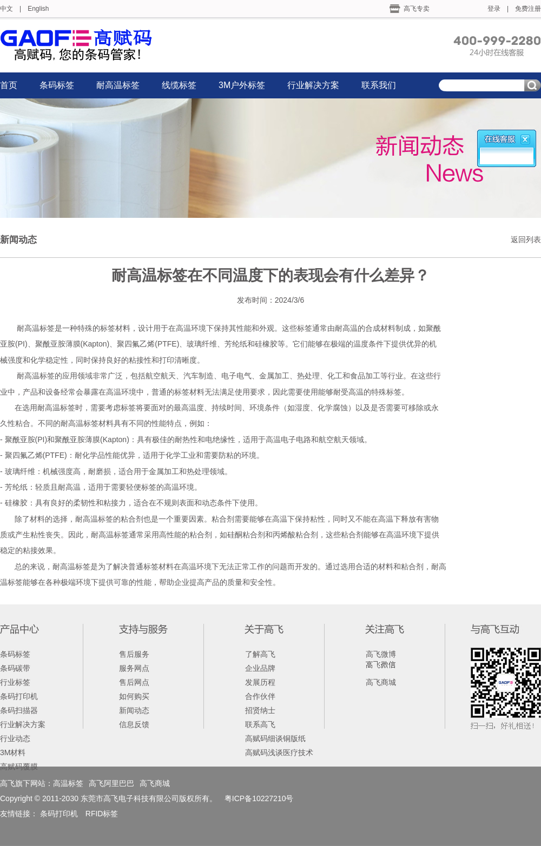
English (38, 8)
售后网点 (134, 682)
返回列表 (526, 239)
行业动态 (15, 738)
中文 (6, 8)
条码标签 (56, 85)
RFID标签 (101, 813)
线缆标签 (179, 85)
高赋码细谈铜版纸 (275, 738)
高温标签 (68, 783)
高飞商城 (381, 682)
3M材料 (12, 752)
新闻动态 (134, 710)
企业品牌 (260, 668)
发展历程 (260, 682)
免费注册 (528, 8)
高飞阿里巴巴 (111, 783)
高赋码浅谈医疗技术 (279, 752)
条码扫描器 (19, 710)
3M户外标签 (242, 85)
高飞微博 (381, 654)
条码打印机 (19, 696)
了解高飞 (260, 654)
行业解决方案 (313, 85)
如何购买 (134, 696)
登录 (493, 8)
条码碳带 (15, 668)
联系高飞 (260, 724)
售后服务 (134, 654)
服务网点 (134, 668)
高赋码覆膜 (19, 766)
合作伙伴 (260, 696)
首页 (8, 85)
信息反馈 (134, 724)
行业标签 (15, 682)
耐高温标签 (118, 85)
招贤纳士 (260, 710)
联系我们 (378, 85)
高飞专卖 (417, 8)
